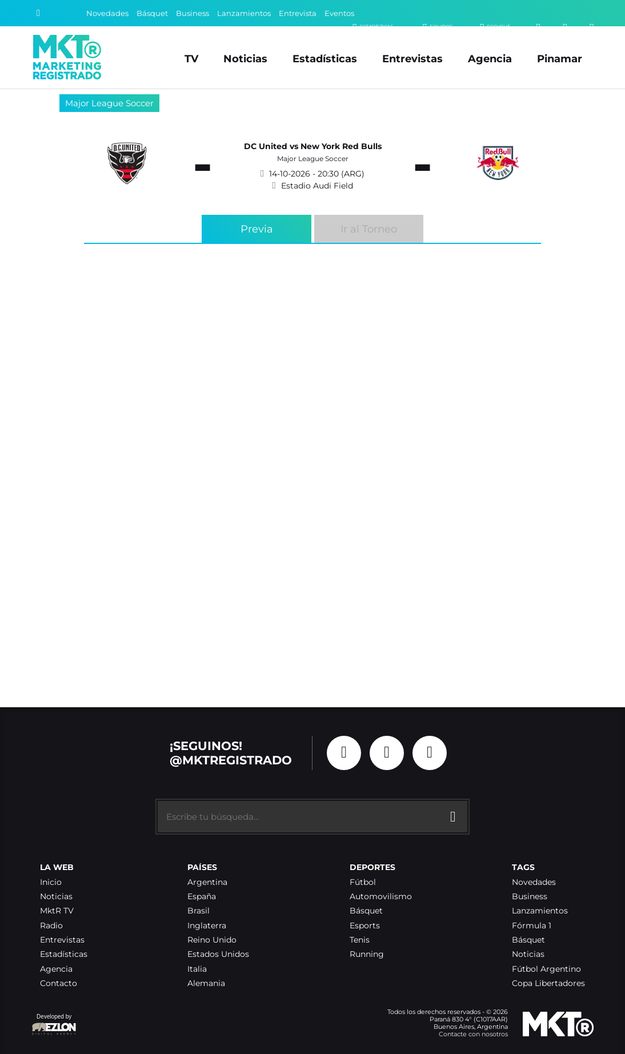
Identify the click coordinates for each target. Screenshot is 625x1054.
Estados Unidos (218, 954)
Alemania (206, 983)
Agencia (490, 59)
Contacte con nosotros (473, 1034)
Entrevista (297, 13)
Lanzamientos (244, 13)
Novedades (107, 13)
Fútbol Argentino (546, 969)
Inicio (51, 882)
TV (191, 59)
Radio (51, 925)
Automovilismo (381, 896)
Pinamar (559, 59)
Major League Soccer (109, 103)
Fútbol (363, 882)
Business (192, 13)
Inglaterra (206, 925)
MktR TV (57, 911)
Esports (365, 925)
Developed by (54, 1025)
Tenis (360, 940)
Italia (197, 969)
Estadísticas (325, 59)
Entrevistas (412, 59)
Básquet (152, 13)
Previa (257, 229)
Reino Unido (212, 940)
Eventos (339, 13)
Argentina (207, 882)
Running (367, 954)
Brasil (198, 911)
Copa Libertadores (548, 983)
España (201, 896)
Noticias (245, 59)
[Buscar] (38, 13)
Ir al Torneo (368, 229)
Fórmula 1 (531, 925)
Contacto (58, 983)
